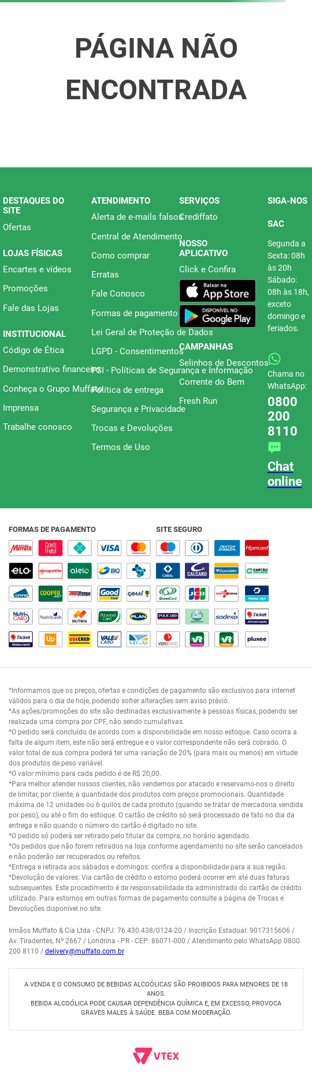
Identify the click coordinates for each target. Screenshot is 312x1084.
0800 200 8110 (283, 416)
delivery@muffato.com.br (84, 951)
